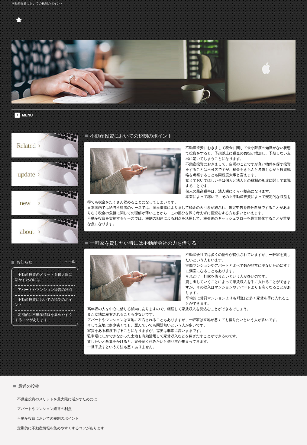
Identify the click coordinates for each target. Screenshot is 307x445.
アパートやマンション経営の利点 (44, 409)
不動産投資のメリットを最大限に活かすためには (57, 399)
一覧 (71, 261)
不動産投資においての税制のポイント (48, 418)
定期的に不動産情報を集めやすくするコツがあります (60, 428)
